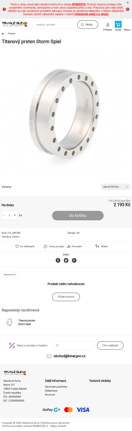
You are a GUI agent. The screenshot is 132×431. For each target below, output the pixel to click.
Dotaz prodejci (56, 246)
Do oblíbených (27, 246)
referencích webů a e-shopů (91, 14)
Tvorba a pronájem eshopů (17, 426)
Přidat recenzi (66, 296)
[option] (66, 114)
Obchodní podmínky (56, 386)
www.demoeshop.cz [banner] (17, 24)
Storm (15, 236)
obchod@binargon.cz (69, 356)
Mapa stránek (58, 426)
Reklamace (51, 390)
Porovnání (76, 246)
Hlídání (104, 246)
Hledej (88, 24)
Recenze (50, 394)
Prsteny (11, 33)
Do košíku (78, 215)
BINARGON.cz (40, 426)
